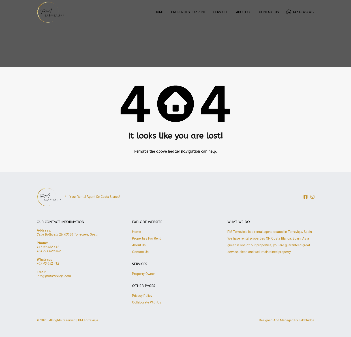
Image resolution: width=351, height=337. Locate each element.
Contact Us (140, 252)
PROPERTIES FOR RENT (188, 12)
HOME (159, 12)
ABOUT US (243, 12)
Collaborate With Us (146, 302)
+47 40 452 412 (303, 12)
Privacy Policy (142, 296)
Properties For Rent (146, 238)
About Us (139, 245)
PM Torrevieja (88, 320)
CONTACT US (269, 12)
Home (136, 232)
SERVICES (220, 12)
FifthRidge (307, 320)
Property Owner (143, 274)
